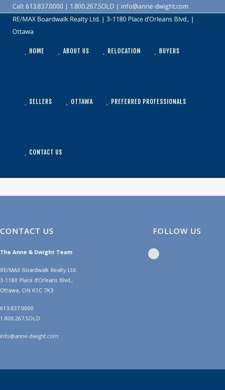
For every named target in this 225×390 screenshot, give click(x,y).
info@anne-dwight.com (29, 336)
